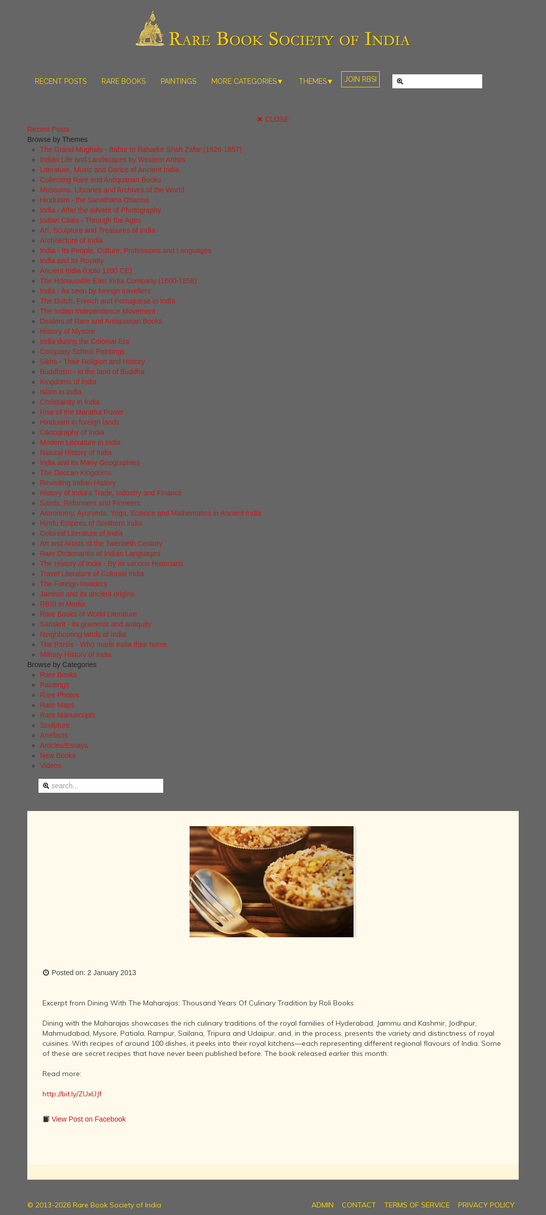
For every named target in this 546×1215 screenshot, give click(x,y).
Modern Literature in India (80, 442)
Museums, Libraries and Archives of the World (112, 190)
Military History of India (76, 654)
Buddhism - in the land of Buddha (92, 372)
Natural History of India (76, 452)
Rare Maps (57, 705)
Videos (51, 766)
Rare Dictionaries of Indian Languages (100, 553)
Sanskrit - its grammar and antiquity (95, 624)
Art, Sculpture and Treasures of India (97, 230)
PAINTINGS (178, 81)
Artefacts (54, 735)
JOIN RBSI (360, 79)
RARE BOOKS (124, 81)
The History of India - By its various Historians (111, 564)
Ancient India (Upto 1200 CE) (86, 271)
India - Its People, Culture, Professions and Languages (125, 250)
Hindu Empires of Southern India (91, 523)
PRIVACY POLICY (486, 1204)
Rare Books (58, 675)
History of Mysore (67, 331)
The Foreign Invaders (73, 584)
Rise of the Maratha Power (82, 412)
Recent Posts (48, 129)
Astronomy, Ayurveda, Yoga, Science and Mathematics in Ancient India (150, 513)
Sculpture (55, 725)
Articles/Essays (64, 745)
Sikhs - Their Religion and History (92, 362)
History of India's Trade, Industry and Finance (111, 493)
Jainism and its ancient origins (87, 594)
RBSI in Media (62, 604)
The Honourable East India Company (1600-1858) (118, 281)
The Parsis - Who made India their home (103, 644)
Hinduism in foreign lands (79, 422)
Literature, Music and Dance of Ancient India (109, 170)
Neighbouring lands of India (83, 634)
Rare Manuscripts (68, 715)
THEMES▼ (316, 81)
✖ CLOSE (273, 119)
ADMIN (322, 1204)
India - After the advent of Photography (100, 210)
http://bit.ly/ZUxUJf (72, 1093)
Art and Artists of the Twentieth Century (101, 543)
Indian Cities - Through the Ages (90, 220)
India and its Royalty (72, 261)
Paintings (54, 685)
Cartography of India (72, 432)
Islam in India (60, 392)
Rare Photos (59, 695)
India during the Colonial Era (84, 341)
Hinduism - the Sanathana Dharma (94, 200)
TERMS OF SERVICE (417, 1204)
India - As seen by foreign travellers (95, 291)
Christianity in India (70, 402)
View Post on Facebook (88, 1119)
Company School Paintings (82, 351)
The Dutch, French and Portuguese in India (107, 301)
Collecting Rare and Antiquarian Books (100, 180)
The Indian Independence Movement (97, 311)
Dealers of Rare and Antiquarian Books (101, 321)
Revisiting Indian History (78, 483)
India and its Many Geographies (90, 463)
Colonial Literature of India (81, 533)
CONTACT (359, 1204)
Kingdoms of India (68, 382)
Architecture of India (71, 240)
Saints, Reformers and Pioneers (90, 503)
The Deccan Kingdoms (76, 473)
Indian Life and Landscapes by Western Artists (113, 160)
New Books (58, 755)
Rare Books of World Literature (88, 614)
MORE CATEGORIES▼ (247, 81)
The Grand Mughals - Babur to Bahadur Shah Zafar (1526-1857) (141, 149)
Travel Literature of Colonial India (92, 574)
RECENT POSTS (60, 81)
